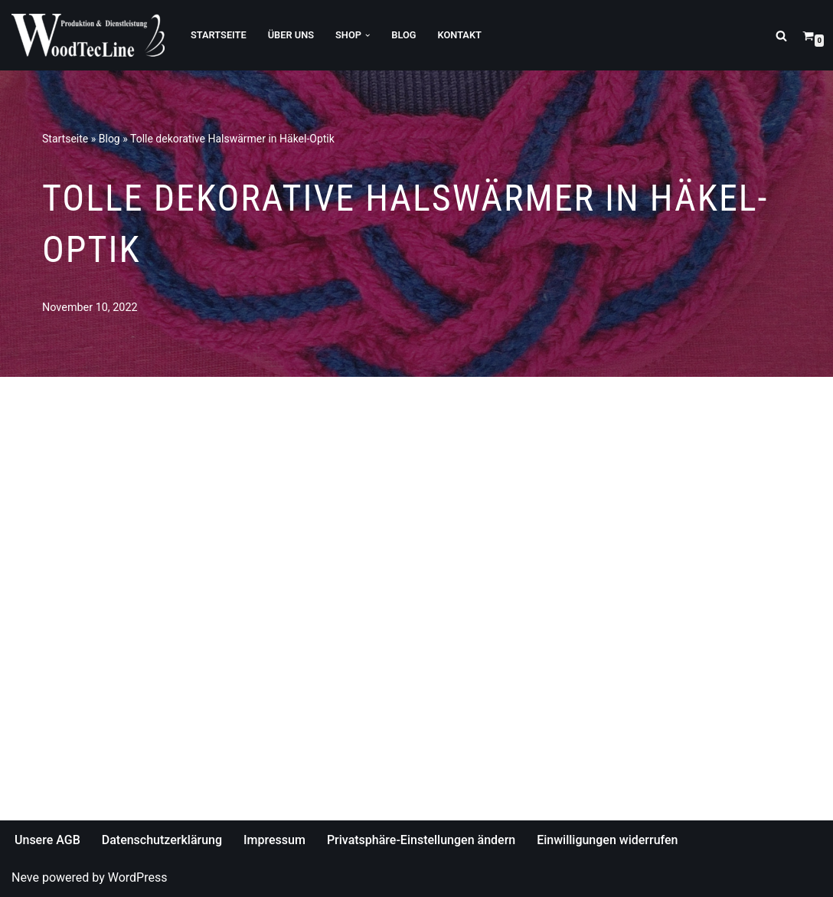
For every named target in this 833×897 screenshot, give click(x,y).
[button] (367, 35)
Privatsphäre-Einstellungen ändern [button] (421, 840)
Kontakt (460, 35)
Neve (25, 877)
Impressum (274, 840)
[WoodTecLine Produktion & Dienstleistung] (88, 35)
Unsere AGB (47, 840)
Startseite (219, 35)
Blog (403, 35)
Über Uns (291, 35)
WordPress (138, 877)
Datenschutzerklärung (162, 840)
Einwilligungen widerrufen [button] (607, 840)
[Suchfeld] (781, 35)
